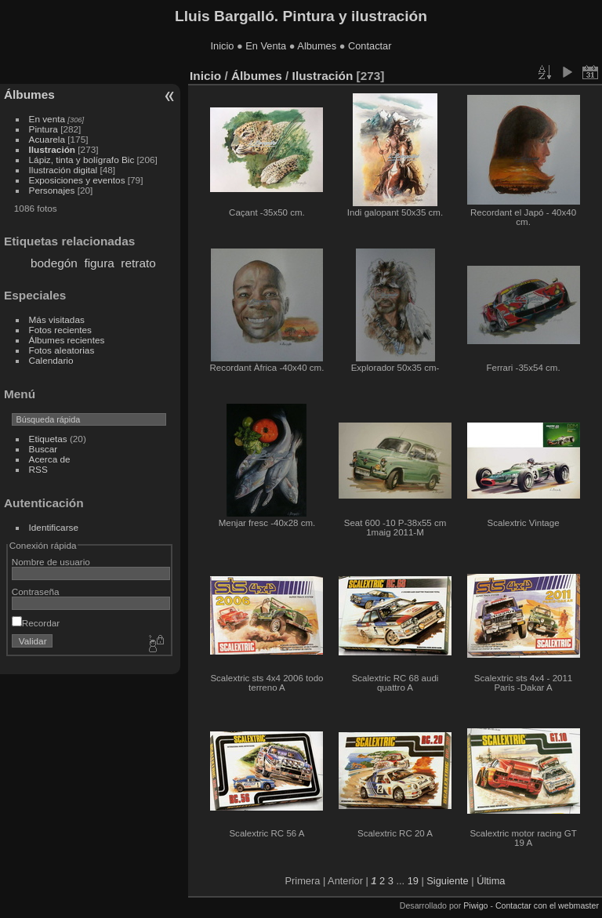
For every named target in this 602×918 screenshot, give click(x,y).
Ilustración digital (63, 170)
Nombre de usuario (51, 562)
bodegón (54, 263)
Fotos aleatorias (62, 350)
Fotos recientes (60, 330)
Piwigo (475, 905)
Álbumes (29, 94)
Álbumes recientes (67, 340)
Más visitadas (57, 319)
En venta (47, 119)
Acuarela (47, 139)
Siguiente (447, 881)
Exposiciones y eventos (77, 180)
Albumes (316, 46)
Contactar (369, 46)
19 (413, 881)
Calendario (51, 360)
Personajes (52, 190)
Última (491, 881)
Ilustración (52, 149)
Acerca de (50, 459)
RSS (38, 469)
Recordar (36, 623)
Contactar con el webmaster (547, 905)
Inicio (222, 46)
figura (99, 263)
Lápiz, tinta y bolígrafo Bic (82, 159)
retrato (138, 263)
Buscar (43, 449)
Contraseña (36, 591)
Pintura (43, 129)
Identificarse (53, 527)
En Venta (265, 46)
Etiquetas (48, 439)
